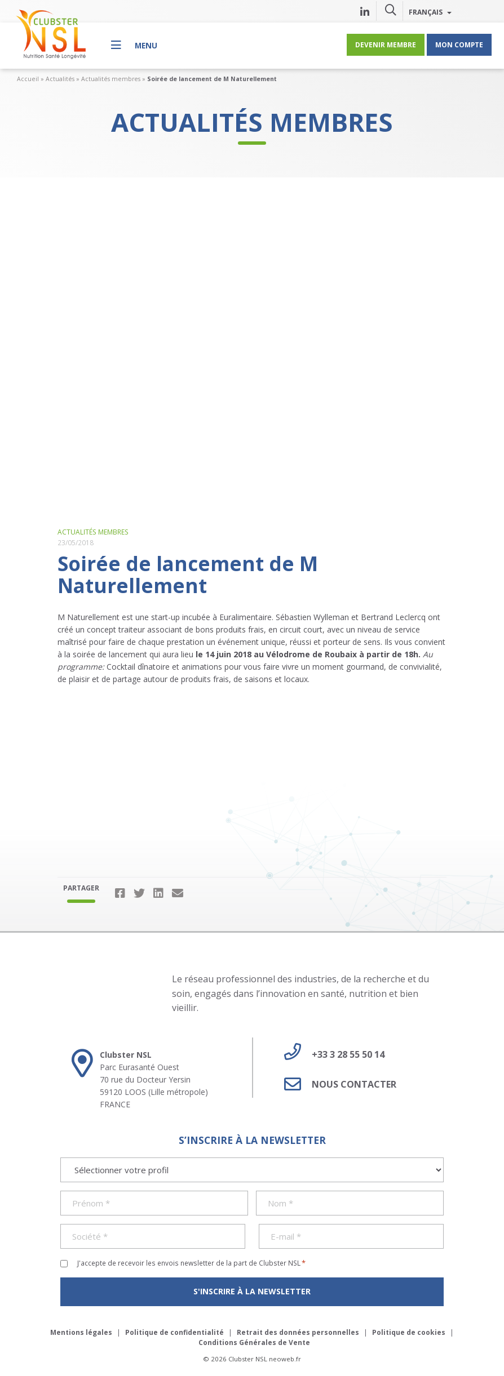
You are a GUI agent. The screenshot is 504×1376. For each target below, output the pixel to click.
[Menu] (134, 45)
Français (430, 11)
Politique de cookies (408, 1332)
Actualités (60, 79)
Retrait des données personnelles (298, 1332)
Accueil (28, 79)
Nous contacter (336, 1084)
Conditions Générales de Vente (254, 1342)
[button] (390, 9)
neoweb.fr (285, 1359)
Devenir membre (385, 44)
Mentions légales (81, 1332)
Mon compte (459, 44)
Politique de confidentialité (174, 1332)
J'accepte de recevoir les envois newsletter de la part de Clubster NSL (191, 1262)
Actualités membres (110, 79)
